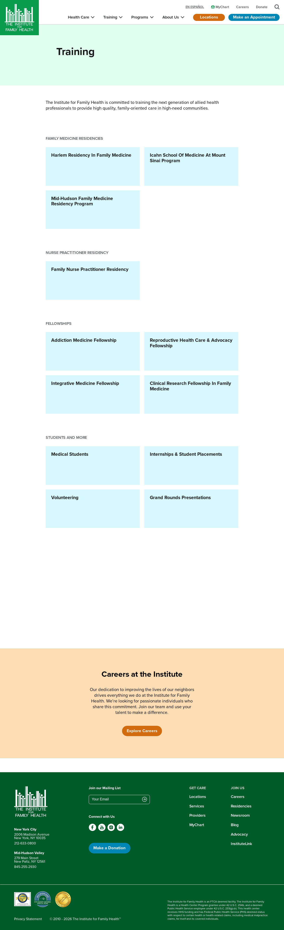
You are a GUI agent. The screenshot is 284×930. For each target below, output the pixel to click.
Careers (238, 797)
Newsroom (240, 815)
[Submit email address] (145, 799)
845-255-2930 (25, 866)
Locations (209, 17)
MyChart (196, 825)
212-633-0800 (25, 843)
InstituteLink (241, 844)
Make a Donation (109, 848)
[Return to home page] (31, 801)
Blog (235, 825)
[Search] (277, 6)
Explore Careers (142, 731)
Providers (197, 815)
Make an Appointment (254, 17)
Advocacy (239, 834)
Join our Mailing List (104, 788)
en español (195, 7)
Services (196, 806)
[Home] (19, 17)
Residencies (241, 806)
